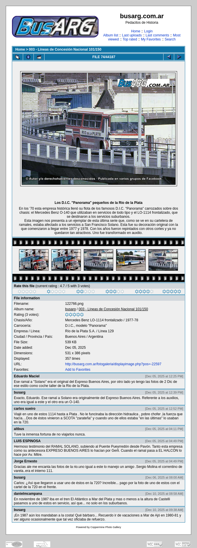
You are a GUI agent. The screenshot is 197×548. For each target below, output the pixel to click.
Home (135, 31)
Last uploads (132, 35)
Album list (110, 35)
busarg (70, 309)
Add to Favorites (77, 370)
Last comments (157, 35)
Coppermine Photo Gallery (105, 527)
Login (148, 31)
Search (170, 39)
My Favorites (151, 39)
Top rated (130, 39)
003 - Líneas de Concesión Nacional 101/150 (65, 49)
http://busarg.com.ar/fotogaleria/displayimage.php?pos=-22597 (113, 364)
